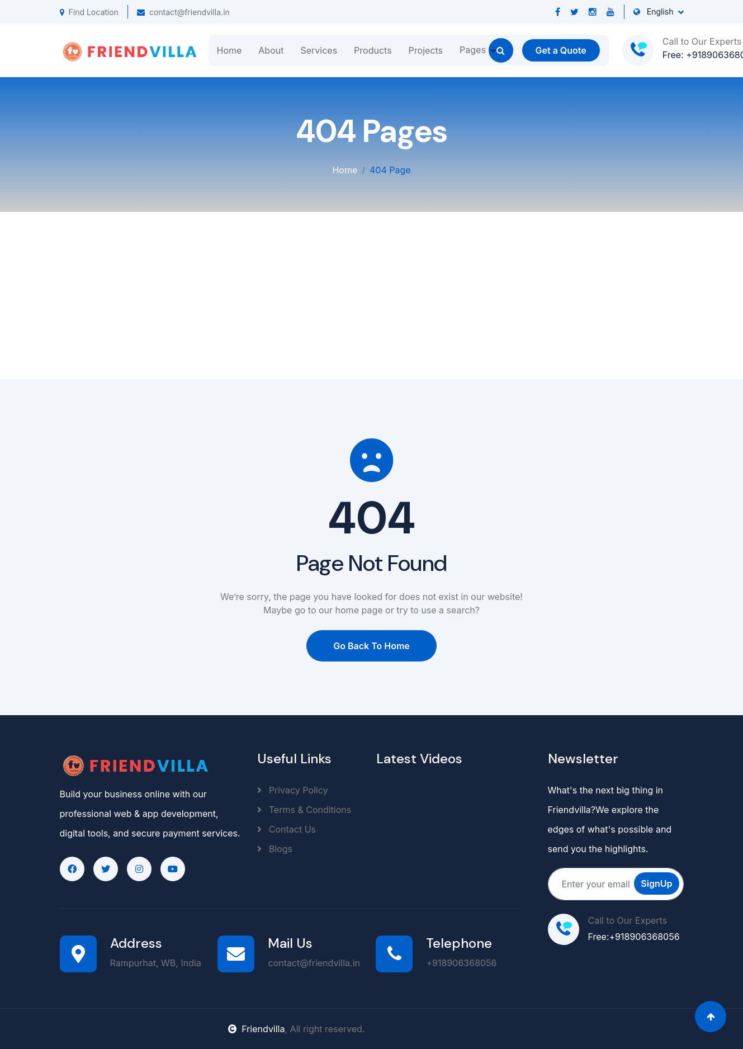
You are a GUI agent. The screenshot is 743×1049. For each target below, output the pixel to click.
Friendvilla (256, 1028)
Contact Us (286, 829)
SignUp (656, 883)
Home (229, 50)
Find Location (89, 12)
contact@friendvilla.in (183, 12)
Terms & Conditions (304, 809)
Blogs (274, 848)
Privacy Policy (292, 790)
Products (373, 50)
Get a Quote (561, 50)
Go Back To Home (371, 645)
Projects (426, 50)
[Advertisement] (371, 296)
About (270, 50)
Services (318, 50)
